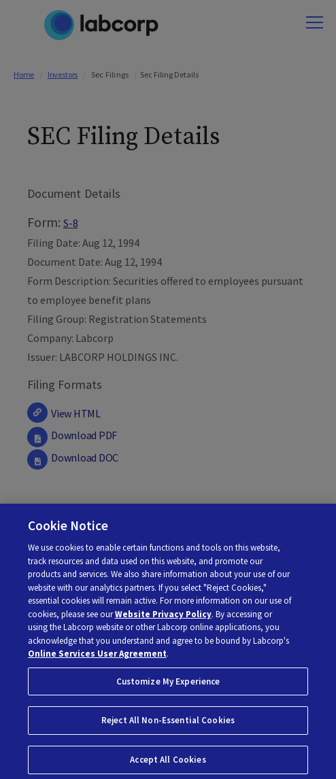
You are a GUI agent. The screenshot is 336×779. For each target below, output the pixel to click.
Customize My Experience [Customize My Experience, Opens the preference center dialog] (168, 691)
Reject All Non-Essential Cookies (168, 730)
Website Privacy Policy (163, 623)
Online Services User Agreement (97, 663)
